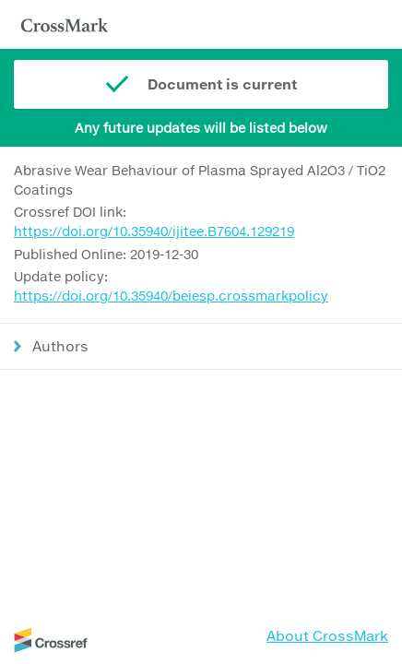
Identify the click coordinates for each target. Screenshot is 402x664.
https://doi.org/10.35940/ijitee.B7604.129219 (154, 231)
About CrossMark (327, 635)
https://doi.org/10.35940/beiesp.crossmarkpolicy (171, 295)
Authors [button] (60, 346)
